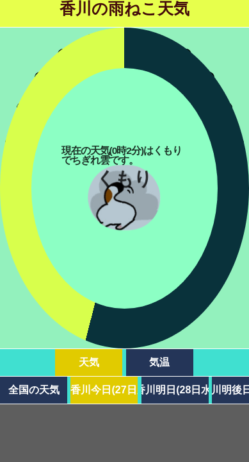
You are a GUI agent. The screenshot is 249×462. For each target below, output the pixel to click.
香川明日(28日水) (175, 389)
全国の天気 (34, 389)
